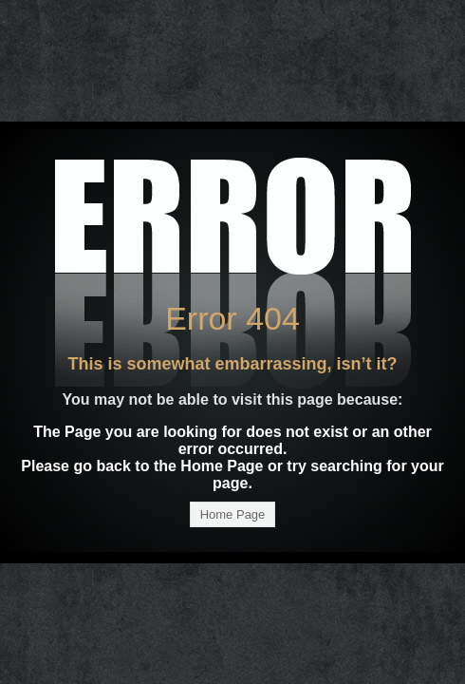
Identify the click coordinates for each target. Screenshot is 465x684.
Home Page (233, 514)
